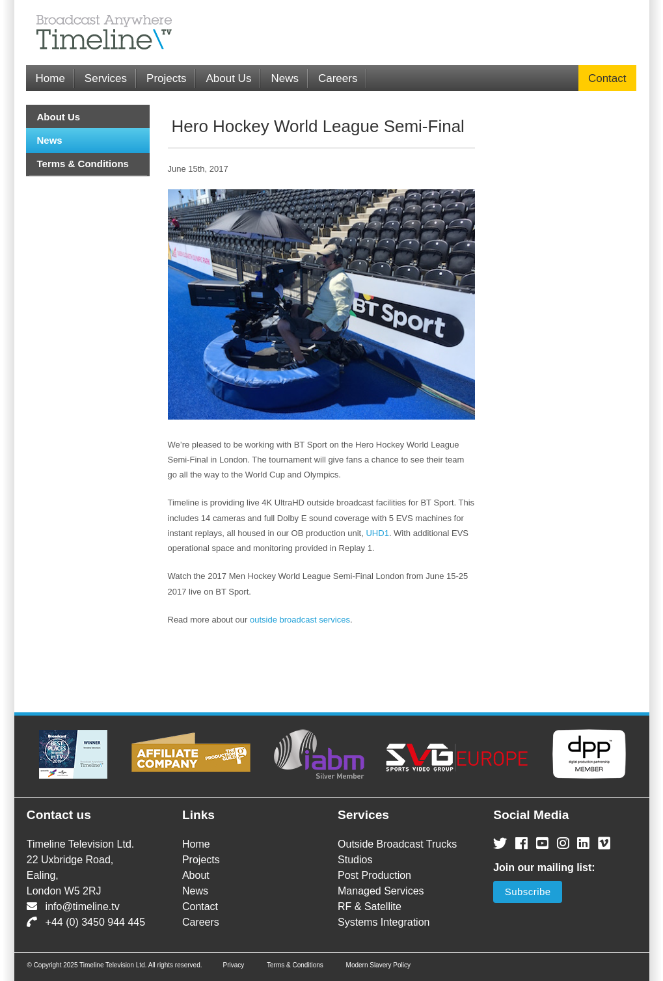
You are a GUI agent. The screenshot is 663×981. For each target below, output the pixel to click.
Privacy (233, 965)
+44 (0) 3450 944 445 (86, 922)
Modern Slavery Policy (378, 965)
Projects (166, 78)
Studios (355, 859)
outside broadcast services (300, 620)
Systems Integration (383, 922)
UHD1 (377, 533)
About (196, 875)
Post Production (374, 875)
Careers (337, 78)
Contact (607, 78)
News (285, 78)
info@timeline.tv (73, 906)
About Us (228, 78)
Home (50, 78)
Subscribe (528, 891)
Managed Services (381, 890)
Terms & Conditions (83, 163)
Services (106, 78)
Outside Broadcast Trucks (397, 844)
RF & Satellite (369, 906)
